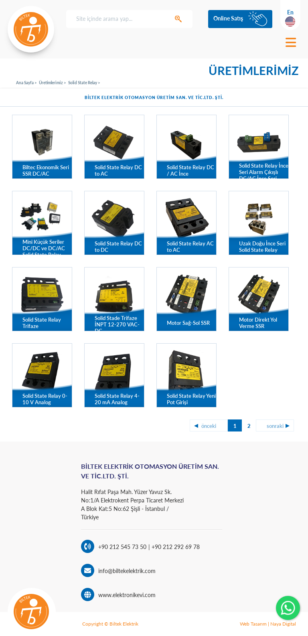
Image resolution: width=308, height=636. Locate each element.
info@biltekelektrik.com (127, 570)
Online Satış (228, 18)
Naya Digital (283, 624)
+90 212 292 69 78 (175, 546)
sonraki (275, 426)
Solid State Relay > (84, 82)
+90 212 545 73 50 (122, 546)
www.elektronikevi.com (127, 594)
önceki (208, 426)
